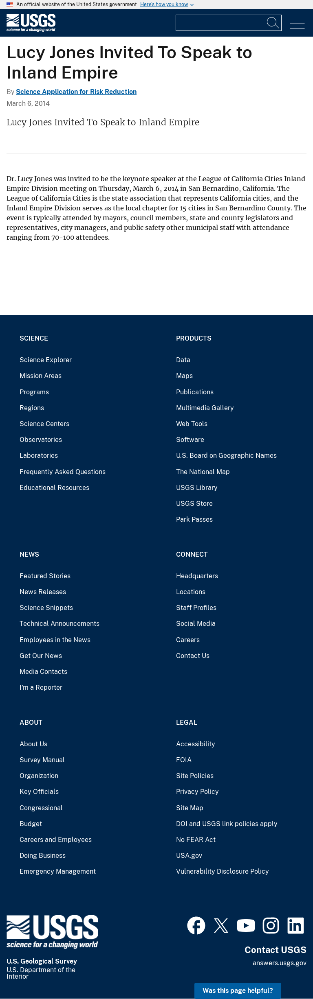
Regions (32, 408)
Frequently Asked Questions (63, 472)
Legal (186, 722)
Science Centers (44, 424)
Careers (188, 640)
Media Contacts (43, 671)
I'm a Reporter (41, 687)
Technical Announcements (59, 623)
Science (34, 338)
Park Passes (194, 519)
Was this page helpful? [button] (238, 991)
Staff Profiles (196, 608)
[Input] (229, 23)
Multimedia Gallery (205, 408)
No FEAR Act (196, 840)
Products (194, 338)
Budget (31, 824)
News (29, 554)
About (31, 722)
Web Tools (191, 424)
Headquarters (197, 576)
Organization (39, 776)
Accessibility (195, 744)
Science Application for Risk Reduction (76, 92)
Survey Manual (42, 760)
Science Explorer (46, 360)
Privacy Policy (197, 792)
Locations (190, 592)
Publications (195, 392)
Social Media (196, 623)
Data (183, 360)
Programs (34, 392)
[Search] (273, 23)
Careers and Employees (56, 840)
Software (190, 440)
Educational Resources (54, 488)
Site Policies (195, 776)
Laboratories (39, 455)
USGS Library (197, 488)
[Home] (31, 30)
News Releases (43, 592)
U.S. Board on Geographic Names (226, 455)
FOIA (184, 760)
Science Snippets (46, 608)
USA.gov (189, 855)
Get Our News (41, 656)
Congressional (41, 808)
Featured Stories (45, 576)
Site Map (189, 808)
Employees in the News (55, 640)
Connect (192, 554)
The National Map (203, 472)
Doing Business (43, 855)
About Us (33, 744)
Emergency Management (58, 871)
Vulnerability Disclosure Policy (222, 871)
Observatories (41, 440)
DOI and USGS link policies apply (227, 824)
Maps (184, 376)
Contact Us (192, 656)
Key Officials (39, 792)
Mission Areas (41, 376)
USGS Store (194, 503)
